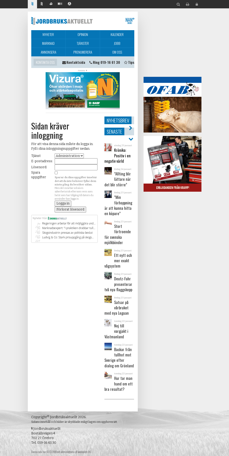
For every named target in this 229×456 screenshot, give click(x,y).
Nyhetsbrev (118, 120)
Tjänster (83, 43)
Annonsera (48, 52)
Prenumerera (82, 52)
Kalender (117, 34)
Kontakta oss (45, 62)
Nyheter (48, 34)
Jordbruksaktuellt (62, 21)
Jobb (117, 43)
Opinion (83, 34)
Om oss (117, 52)
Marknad (48, 43)
